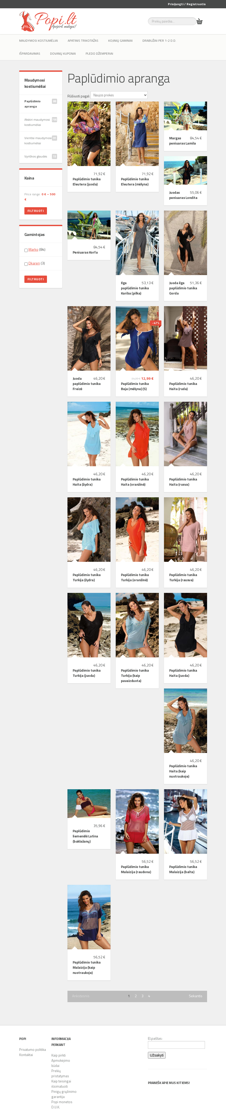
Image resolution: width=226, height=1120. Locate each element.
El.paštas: (176, 1042)
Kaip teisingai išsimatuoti (61, 1084)
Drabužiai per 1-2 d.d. (159, 40)
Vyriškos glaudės (40, 156)
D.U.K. (55, 1107)
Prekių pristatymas (60, 1073)
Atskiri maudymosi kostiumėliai (40, 122)
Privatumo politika (32, 1049)
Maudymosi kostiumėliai (38, 40)
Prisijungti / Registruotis (187, 4)
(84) (34, 249)
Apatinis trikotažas (83, 40)
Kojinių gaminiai (120, 40)
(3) (34, 263)
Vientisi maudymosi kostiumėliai (40, 140)
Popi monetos (61, 1101)
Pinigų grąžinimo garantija (64, 1094)
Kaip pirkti (58, 1055)
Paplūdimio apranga (40, 104)
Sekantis (195, 996)
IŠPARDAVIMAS (29, 53)
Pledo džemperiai (99, 53)
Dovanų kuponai (63, 53)
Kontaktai (26, 1054)
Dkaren (34, 263)
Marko (33, 249)
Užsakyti (157, 1055)
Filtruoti (36, 210)
